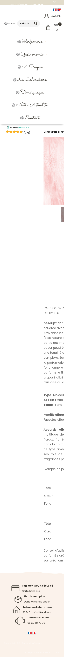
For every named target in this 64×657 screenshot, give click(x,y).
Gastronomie (32, 54)
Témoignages (32, 92)
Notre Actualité (32, 105)
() (27, 133)
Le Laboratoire (32, 80)
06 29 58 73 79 (36, 623)
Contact (32, 118)
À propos (32, 67)
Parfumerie (32, 42)
